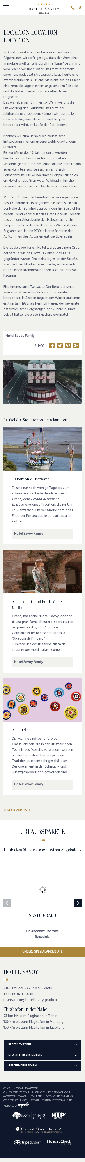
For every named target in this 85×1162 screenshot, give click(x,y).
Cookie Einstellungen (15, 1100)
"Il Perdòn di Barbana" (31, 479)
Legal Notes (35, 1096)
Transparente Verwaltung (57, 1100)
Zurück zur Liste (16, 810)
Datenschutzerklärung (59, 1096)
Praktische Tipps (40, 1044)
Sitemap (35, 1100)
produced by (16, 1106)
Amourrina (21, 729)
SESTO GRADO (42, 915)
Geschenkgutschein (40, 1065)
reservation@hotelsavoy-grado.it (30, 1000)
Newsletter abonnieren (40, 1055)
